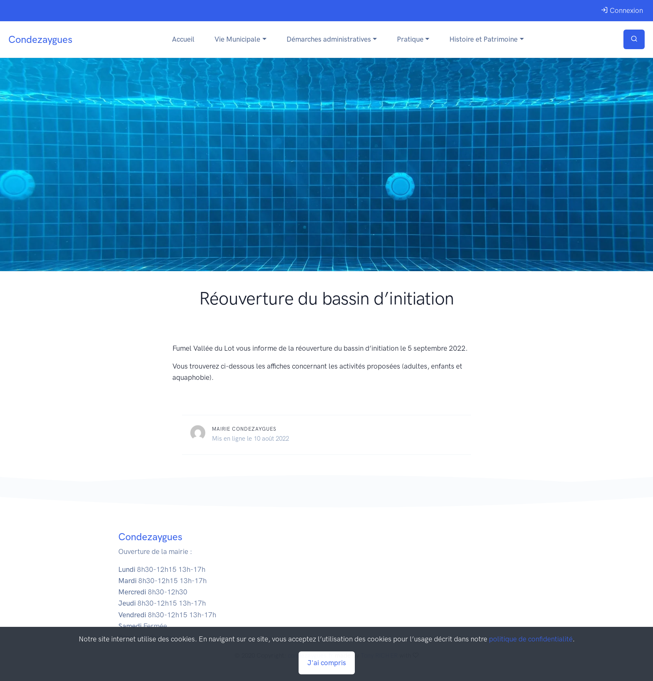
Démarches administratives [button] (329, 39)
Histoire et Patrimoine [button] (483, 39)
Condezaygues (40, 39)
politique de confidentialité (531, 639)
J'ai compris (326, 663)
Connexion (622, 10)
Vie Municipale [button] (237, 39)
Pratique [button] (410, 39)
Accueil (183, 39)
